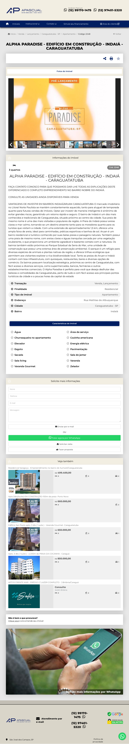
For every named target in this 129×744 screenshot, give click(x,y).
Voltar (117, 34)
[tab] (17, 71)
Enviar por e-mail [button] (64, 426)
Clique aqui (13, 621)
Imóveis (16, 24)
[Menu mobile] (7, 24)
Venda (21, 34)
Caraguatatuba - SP (51, 34)
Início (12, 34)
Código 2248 (84, 34)
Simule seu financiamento (76, 24)
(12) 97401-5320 (110, 10)
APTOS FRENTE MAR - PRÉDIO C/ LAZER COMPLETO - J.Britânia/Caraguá (43, 582)
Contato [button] (50, 24)
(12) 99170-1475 (79, 10)
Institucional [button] (31, 24)
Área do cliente (109, 24)
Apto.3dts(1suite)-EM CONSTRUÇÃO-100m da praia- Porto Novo (38, 496)
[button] (16, 110)
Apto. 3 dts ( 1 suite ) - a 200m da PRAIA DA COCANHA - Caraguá (38, 554)
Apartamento (69, 34)
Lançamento (33, 34)
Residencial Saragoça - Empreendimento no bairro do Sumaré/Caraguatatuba (45, 468)
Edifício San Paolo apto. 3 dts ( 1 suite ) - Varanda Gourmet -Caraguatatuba (43, 525)
